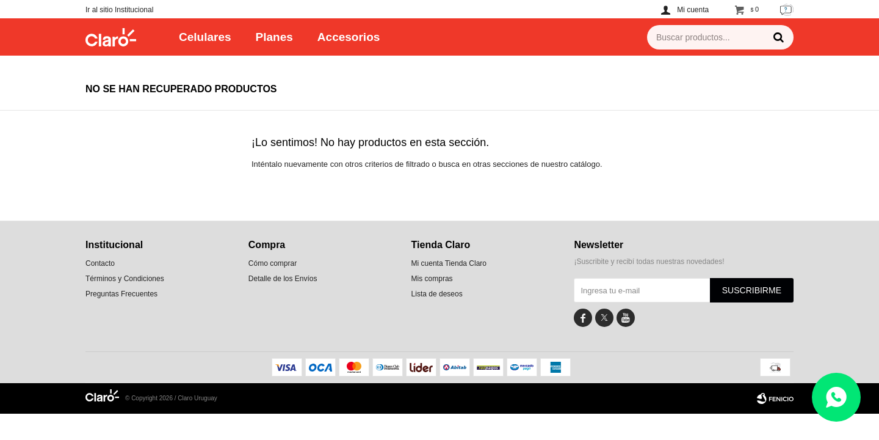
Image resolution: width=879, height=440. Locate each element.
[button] (778, 37)
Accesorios (348, 37)
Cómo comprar (272, 263)
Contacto (100, 263)
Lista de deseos (437, 294)
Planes (274, 37)
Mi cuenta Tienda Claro (449, 263)
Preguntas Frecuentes (121, 294)
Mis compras (432, 278)
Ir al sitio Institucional (119, 10)
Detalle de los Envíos (282, 278)
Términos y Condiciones (124, 278)
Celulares (205, 37)
